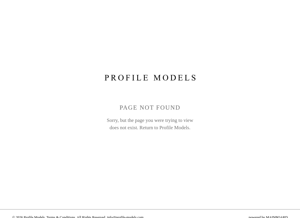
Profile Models (174, 127)
